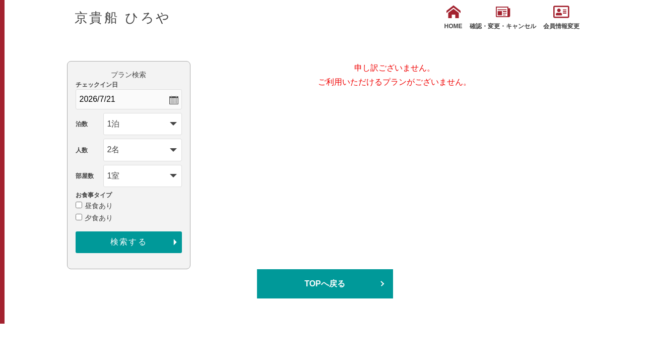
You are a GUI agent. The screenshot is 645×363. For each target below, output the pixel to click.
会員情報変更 (561, 17)
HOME (453, 17)
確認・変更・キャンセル (503, 17)
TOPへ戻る (324, 283)
